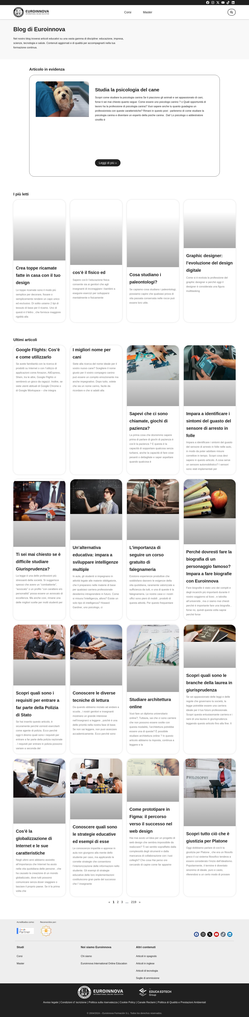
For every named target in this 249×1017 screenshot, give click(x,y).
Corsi (126, 12)
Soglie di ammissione (147, 978)
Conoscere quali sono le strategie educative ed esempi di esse (96, 822)
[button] (231, 12)
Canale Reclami (146, 1002)
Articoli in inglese (145, 963)
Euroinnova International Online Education (104, 963)
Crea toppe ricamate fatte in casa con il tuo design (39, 256)
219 (133, 890)
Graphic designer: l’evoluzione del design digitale (205, 256)
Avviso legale (50, 1002)
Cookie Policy (127, 1002)
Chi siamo (86, 956)
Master (148, 12)
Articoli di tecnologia (147, 970)
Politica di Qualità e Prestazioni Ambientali (182, 1002)
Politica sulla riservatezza (103, 1002)
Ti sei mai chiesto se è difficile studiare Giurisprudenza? (39, 543)
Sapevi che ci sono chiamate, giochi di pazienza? (149, 402)
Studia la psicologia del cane (127, 89)
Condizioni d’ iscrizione (73, 1002)
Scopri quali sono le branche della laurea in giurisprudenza (207, 671)
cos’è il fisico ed (90, 249)
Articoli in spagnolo (146, 956)
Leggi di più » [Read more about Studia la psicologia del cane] (108, 163)
